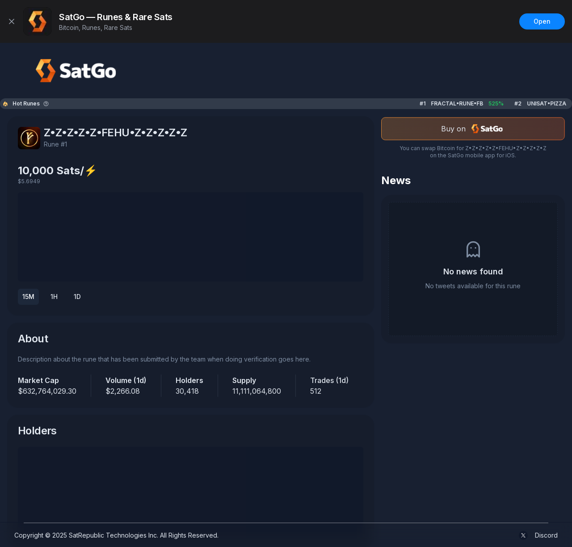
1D (77, 296)
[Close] (11, 21)
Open (542, 21)
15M (28, 296)
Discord (546, 535)
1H (54, 296)
